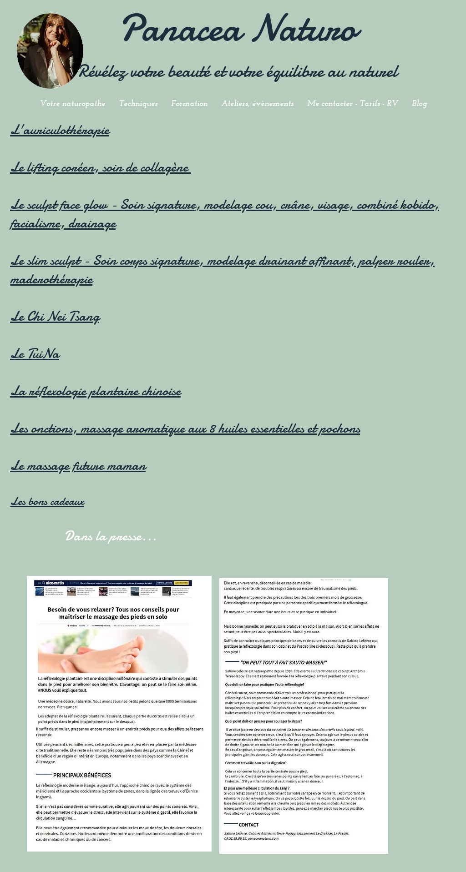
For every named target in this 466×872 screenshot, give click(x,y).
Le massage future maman (78, 465)
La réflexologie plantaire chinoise (95, 391)
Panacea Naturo (237, 28)
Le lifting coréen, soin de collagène (100, 167)
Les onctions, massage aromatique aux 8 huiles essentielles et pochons (185, 428)
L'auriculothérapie (59, 130)
